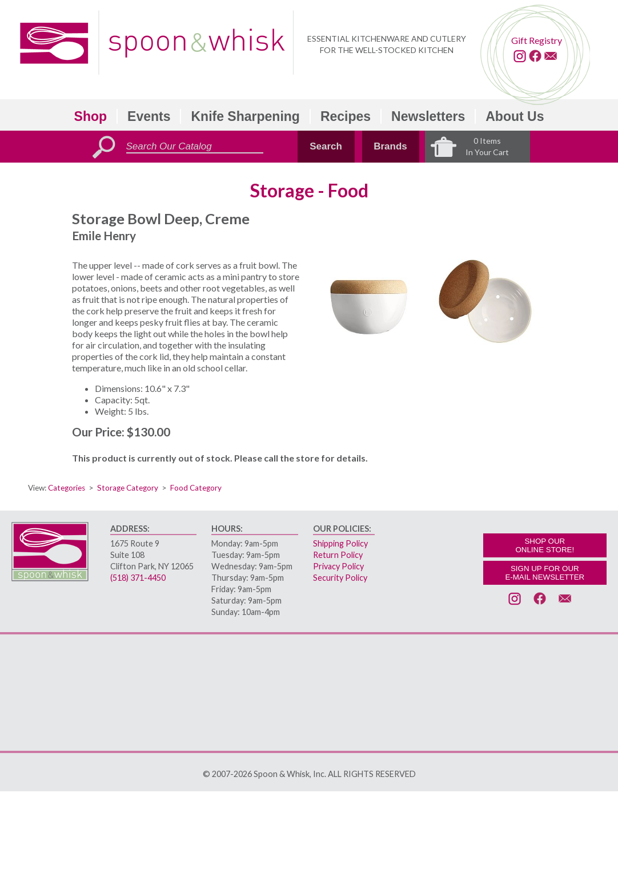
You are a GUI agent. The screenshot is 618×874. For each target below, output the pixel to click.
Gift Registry (536, 40)
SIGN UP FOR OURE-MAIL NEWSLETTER (544, 572)
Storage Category (127, 487)
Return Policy (338, 555)
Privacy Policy (338, 566)
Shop (90, 116)
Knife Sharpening (245, 116)
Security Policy (340, 577)
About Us (514, 116)
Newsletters (428, 116)
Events (148, 116)
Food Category (196, 487)
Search (326, 146)
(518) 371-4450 (138, 577)
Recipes (345, 116)
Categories (66, 487)
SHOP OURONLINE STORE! (544, 545)
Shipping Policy (340, 543)
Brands (390, 146)
